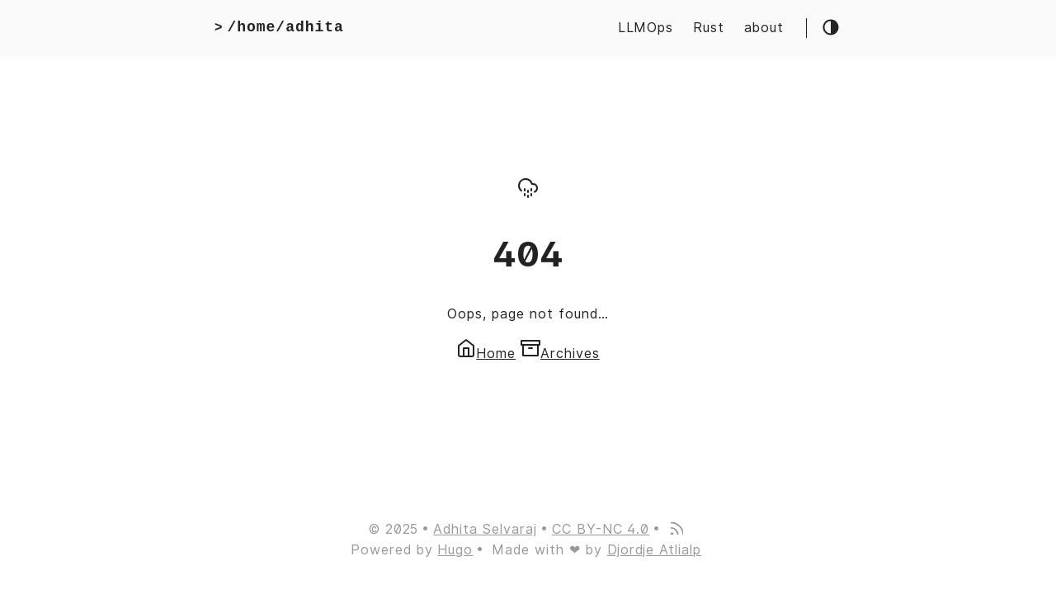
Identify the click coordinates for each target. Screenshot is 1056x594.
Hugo (455, 550)
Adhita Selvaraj (484, 529)
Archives (560, 353)
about (764, 27)
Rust (708, 27)
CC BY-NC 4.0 (601, 529)
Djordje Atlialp (654, 550)
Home (486, 353)
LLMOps (646, 27)
